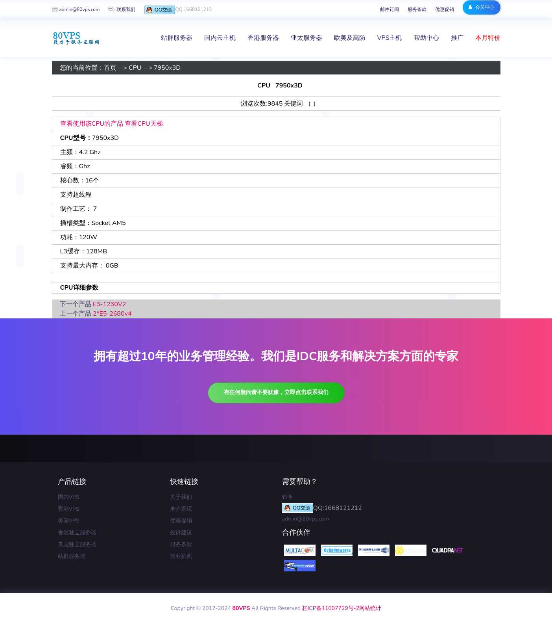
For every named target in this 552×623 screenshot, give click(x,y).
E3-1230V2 (109, 304)
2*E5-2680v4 (112, 313)
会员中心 (481, 7)
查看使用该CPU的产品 (92, 123)
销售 (287, 497)
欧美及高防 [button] (350, 37)
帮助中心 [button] (426, 37)
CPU (135, 67)
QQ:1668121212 (178, 10)
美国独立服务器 (77, 544)
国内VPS (68, 497)
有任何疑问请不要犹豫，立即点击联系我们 (276, 392)
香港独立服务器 (77, 532)
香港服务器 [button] (263, 37)
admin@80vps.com (76, 9)
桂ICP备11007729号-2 (330, 608)
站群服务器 (71, 556)
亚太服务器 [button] (306, 37)
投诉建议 (181, 532)
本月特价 (487, 37)
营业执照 (181, 556)
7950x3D (167, 67)
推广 (457, 37)
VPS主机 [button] (389, 37)
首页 (110, 67)
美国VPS (68, 520)
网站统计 (370, 608)
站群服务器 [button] (176, 37)
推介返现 (181, 509)
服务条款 (417, 9)
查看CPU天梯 (144, 123)
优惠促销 (444, 9)
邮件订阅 (389, 9)
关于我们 (181, 497)
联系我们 (121, 9)
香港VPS (68, 509)
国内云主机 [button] (220, 37)
